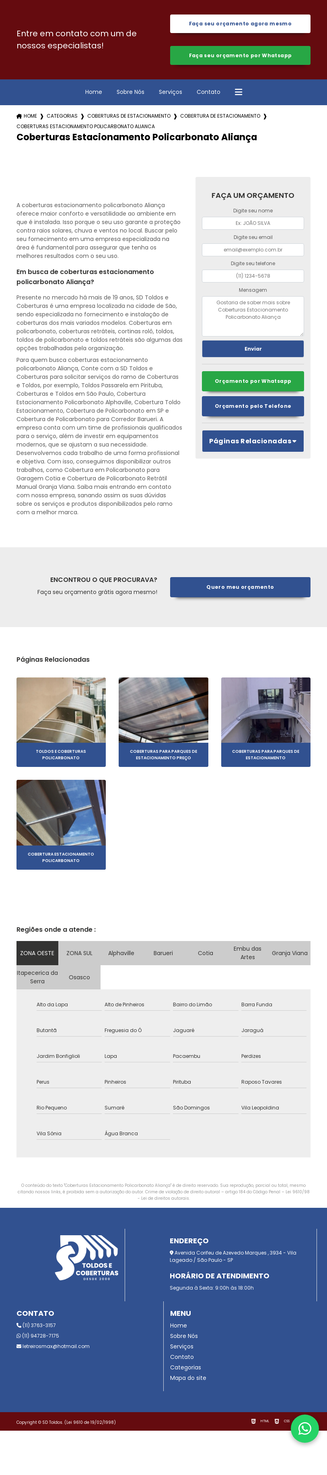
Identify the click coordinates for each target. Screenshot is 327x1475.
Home (93, 95)
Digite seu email (253, 240)
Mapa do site (188, 1380)
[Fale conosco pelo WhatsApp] (305, 1429)
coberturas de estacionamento (129, 119)
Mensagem (253, 292)
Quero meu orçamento (240, 589)
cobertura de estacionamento (220, 119)
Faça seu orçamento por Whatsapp (240, 57)
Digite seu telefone (253, 266)
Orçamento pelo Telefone (253, 410)
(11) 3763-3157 (36, 1328)
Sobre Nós (130, 95)
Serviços (170, 95)
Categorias (62, 119)
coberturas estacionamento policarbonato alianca (85, 129)
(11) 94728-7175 (37, 1338)
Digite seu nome (253, 213)
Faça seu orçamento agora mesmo (240, 24)
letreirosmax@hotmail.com (53, 1349)
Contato (208, 95)
